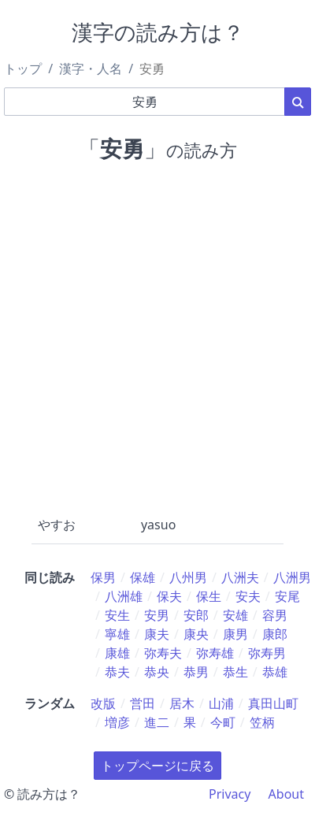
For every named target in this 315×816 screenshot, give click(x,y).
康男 (235, 634)
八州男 (188, 577)
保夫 (169, 596)
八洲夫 (240, 577)
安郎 (196, 615)
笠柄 (262, 722)
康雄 (117, 653)
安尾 (287, 596)
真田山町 (273, 703)
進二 (156, 722)
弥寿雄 (215, 653)
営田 (142, 703)
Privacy (229, 794)
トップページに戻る (157, 765)
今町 (222, 722)
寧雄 (117, 634)
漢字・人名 (90, 68)
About (286, 794)
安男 (156, 615)
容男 (274, 615)
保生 (208, 596)
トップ (23, 68)
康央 (196, 634)
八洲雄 (124, 596)
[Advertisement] (157, 335)
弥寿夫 (163, 653)
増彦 (117, 722)
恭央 (156, 672)
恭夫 (117, 672)
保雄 (142, 577)
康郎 (274, 634)
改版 (103, 703)
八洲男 (292, 577)
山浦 (221, 703)
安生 (117, 615)
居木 (182, 703)
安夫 (248, 596)
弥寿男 (267, 653)
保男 (103, 577)
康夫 (156, 634)
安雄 (235, 615)
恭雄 (274, 672)
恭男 (196, 672)
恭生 (235, 672)
